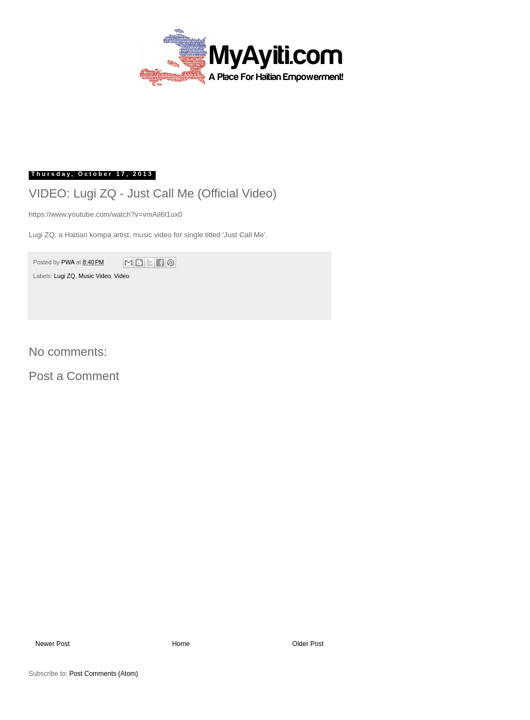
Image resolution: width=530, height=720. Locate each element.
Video (121, 276)
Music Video (94, 276)
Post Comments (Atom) (103, 674)
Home (181, 644)
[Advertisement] (240, 124)
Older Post (308, 644)
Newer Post (52, 644)
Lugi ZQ (64, 276)
